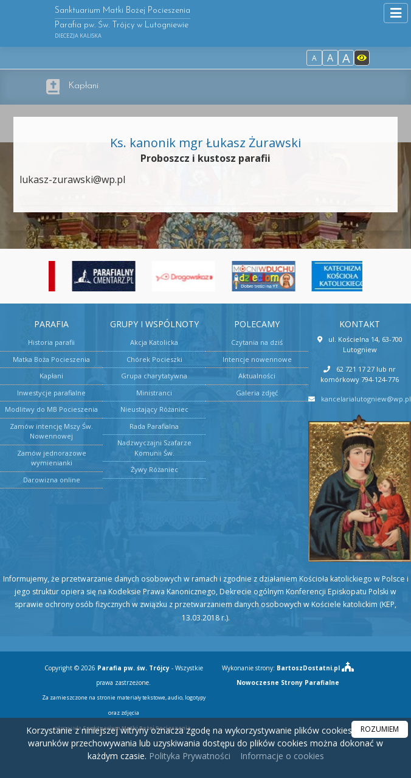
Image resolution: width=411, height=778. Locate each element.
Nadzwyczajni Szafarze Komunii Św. (154, 447)
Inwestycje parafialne (51, 392)
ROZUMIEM (380, 729)
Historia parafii (51, 342)
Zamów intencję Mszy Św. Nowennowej (51, 431)
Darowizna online (51, 479)
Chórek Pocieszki (154, 359)
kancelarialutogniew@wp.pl (366, 398)
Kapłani (83, 86)
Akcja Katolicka (154, 342)
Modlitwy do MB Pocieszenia (51, 409)
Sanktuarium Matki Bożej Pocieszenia (122, 23)
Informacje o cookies (282, 756)
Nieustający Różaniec (154, 409)
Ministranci (154, 392)
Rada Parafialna (154, 426)
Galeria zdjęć (257, 392)
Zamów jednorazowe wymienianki (51, 458)
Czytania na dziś (257, 342)
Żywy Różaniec (154, 469)
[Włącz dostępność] (362, 58)
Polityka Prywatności (188, 756)
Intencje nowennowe (257, 359)
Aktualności (256, 375)
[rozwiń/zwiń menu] (396, 13)
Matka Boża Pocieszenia (51, 359)
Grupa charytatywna (154, 375)
